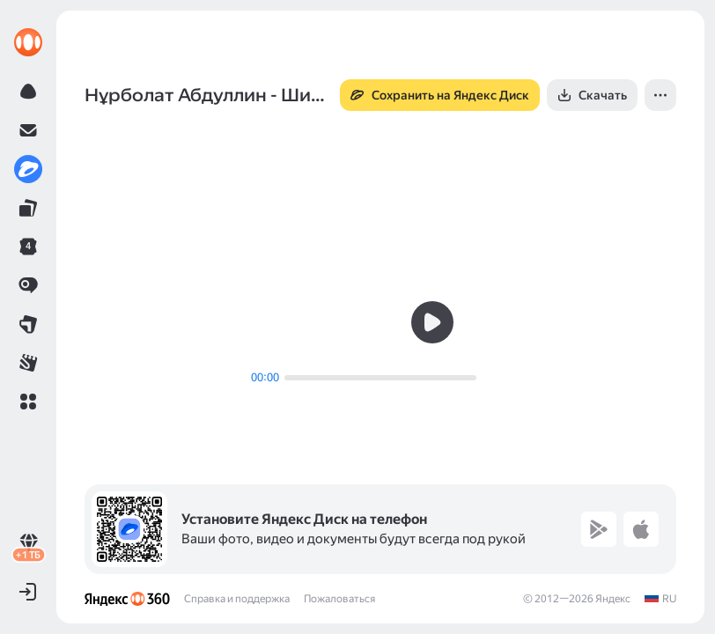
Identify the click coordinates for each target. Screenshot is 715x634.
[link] (28, 42)
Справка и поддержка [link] (237, 599)
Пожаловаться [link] (339, 599)
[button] (28, 401)
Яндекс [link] (612, 599)
